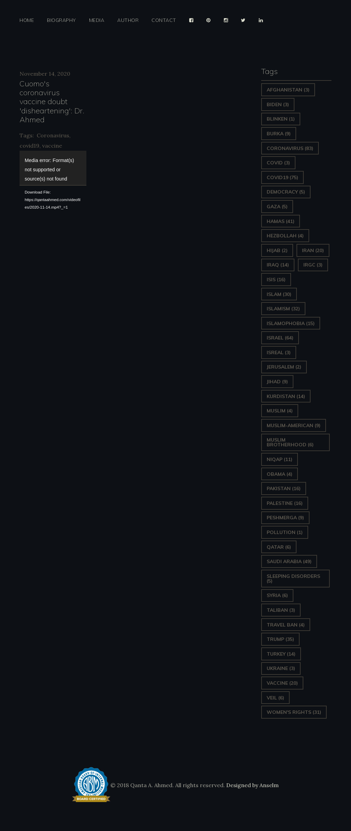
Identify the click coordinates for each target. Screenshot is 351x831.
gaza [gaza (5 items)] (277, 206)
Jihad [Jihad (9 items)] (277, 382)
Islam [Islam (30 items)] (279, 294)
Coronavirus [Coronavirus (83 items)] (290, 148)
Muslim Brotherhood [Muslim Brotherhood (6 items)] (290, 442)
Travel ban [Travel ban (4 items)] (286, 625)
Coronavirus (53, 135)
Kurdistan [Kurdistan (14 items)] (286, 396)
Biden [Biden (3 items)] (278, 104)
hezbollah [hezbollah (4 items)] (285, 236)
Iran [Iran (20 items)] (313, 250)
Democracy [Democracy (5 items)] (286, 192)
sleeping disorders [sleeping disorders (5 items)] (293, 578)
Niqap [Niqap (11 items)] (279, 459)
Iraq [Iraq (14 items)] (278, 265)
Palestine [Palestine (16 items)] (285, 503)
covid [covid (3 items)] (278, 163)
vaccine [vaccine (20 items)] (282, 683)
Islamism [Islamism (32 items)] (283, 309)
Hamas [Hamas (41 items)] (280, 221)
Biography (61, 20)
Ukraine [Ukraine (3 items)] (281, 668)
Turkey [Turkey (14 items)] (281, 654)
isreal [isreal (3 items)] (279, 352)
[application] (53, 168)
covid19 (29, 145)
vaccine (52, 145)
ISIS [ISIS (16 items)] (276, 279)
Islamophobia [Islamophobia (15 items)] (291, 323)
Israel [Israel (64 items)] (280, 338)
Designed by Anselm (252, 785)
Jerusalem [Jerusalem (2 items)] (284, 367)
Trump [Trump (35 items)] (280, 639)
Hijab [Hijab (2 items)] (277, 250)
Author (127, 20)
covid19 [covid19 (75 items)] (282, 177)
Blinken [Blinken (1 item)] (281, 119)
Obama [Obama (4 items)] (279, 474)
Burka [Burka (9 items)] (279, 134)
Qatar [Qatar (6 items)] (279, 547)
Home (27, 20)
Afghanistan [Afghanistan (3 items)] (288, 90)
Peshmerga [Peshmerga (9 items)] (285, 517)
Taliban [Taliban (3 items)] (281, 610)
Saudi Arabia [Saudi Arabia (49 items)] (289, 561)
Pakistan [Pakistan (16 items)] (284, 488)
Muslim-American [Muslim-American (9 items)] (293, 425)
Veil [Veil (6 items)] (275, 698)
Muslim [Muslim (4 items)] (280, 411)
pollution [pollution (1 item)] (285, 532)
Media (97, 20)
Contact (164, 20)
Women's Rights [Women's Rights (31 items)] (294, 712)
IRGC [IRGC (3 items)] (313, 265)
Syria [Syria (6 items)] (277, 595)
